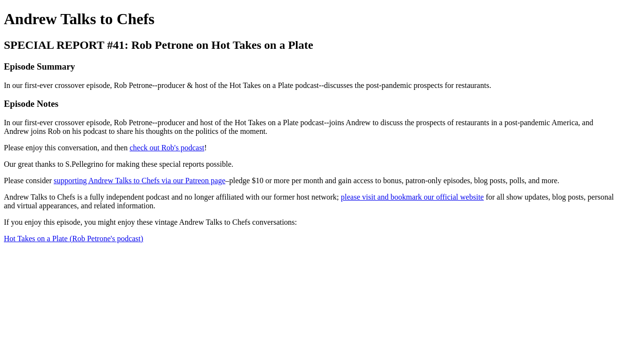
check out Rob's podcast (167, 148)
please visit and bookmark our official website (412, 197)
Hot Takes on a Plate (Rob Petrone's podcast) (73, 238)
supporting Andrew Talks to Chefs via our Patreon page (139, 180)
